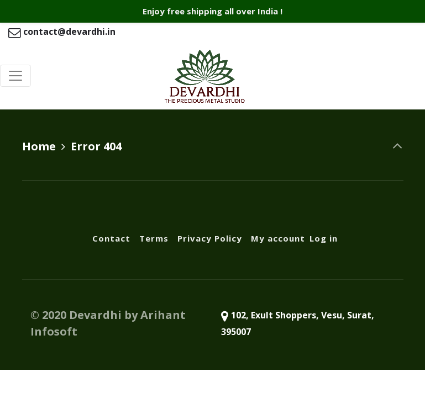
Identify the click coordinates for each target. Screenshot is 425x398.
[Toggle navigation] (15, 76)
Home (39, 146)
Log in (323, 238)
